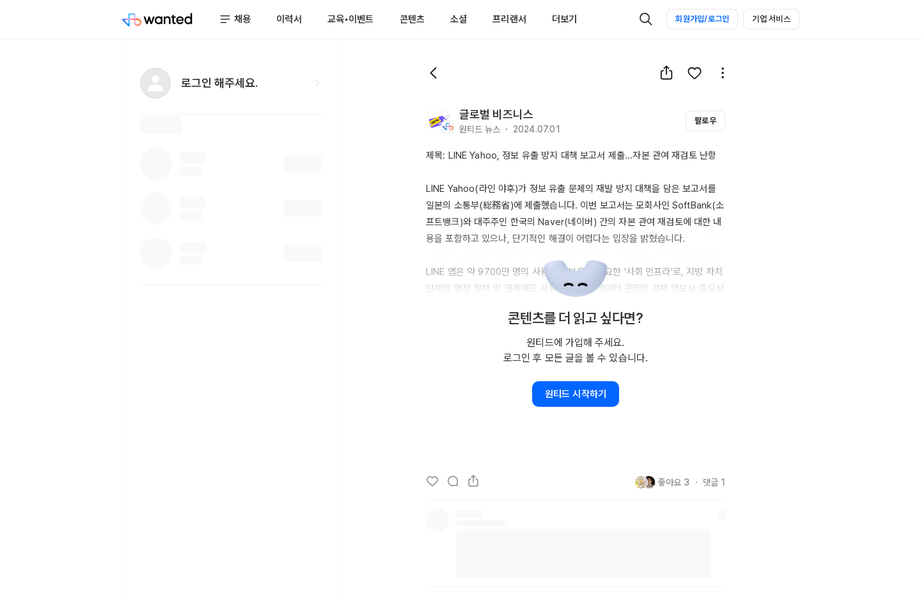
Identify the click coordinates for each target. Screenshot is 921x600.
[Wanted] (157, 19)
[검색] (646, 19)
